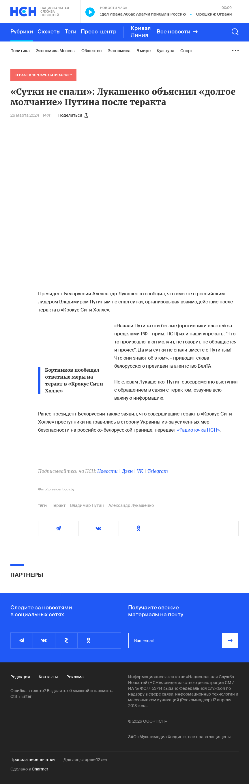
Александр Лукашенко (131, 505)
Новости (107, 471)
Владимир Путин (87, 505)
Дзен (127, 471)
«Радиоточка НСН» (198, 430)
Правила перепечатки (32, 759)
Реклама (75, 676)
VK (140, 471)
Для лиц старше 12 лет (85, 759)
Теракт (58, 505)
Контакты (48, 676)
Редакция (20, 676)
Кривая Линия (141, 32)
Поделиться (73, 115)
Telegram (157, 471)
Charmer (40, 769)
